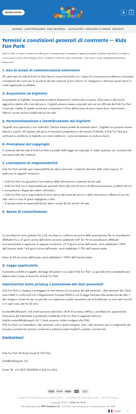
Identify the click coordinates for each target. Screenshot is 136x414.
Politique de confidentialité (82, 397)
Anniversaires (34, 29)
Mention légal (110, 397)
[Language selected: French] (118, 411)
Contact (118, 29)
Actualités (76, 29)
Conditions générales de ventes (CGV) (40, 397)
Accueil (17, 29)
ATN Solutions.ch (50, 406)
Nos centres (57, 29)
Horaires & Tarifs (98, 29)
